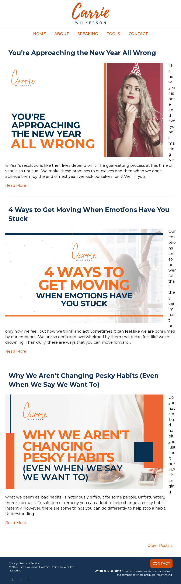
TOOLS (113, 33)
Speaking (87, 33)
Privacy (13, 563)
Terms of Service (29, 563)
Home (39, 33)
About (61, 33)
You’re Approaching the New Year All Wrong (82, 53)
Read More (15, 185)
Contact (138, 33)
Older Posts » (160, 545)
